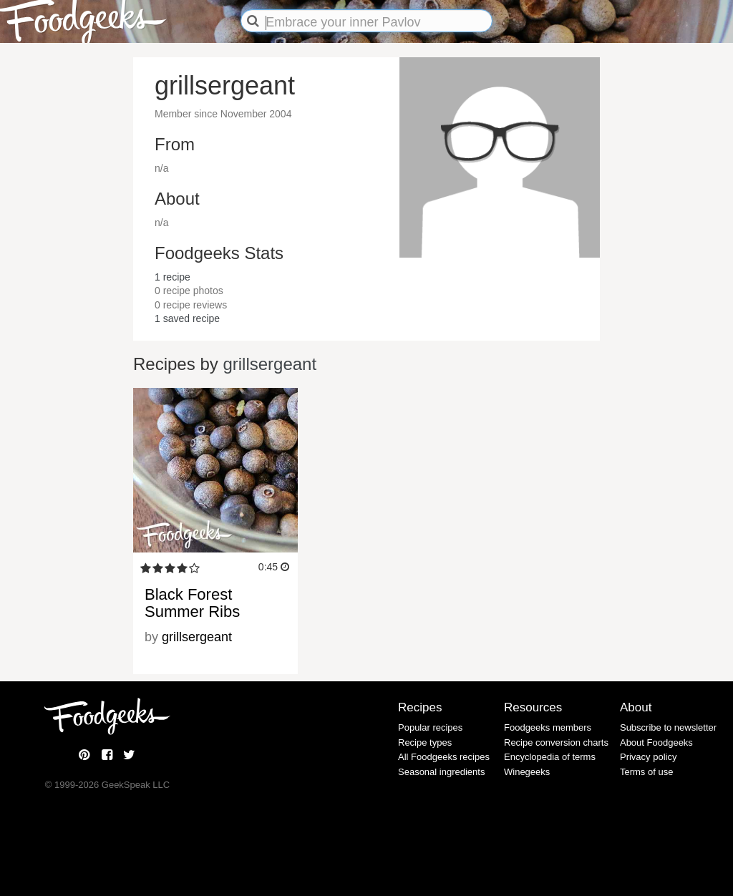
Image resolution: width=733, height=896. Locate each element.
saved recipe (187, 318)
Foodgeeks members (547, 727)
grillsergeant (269, 364)
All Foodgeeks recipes (444, 756)
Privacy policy (648, 756)
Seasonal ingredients (441, 771)
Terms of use (646, 771)
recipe (172, 277)
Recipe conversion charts (556, 742)
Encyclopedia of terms (550, 756)
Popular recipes (430, 727)
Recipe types (425, 742)
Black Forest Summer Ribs (192, 602)
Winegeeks (527, 771)
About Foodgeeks (656, 742)
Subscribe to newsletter (668, 727)
